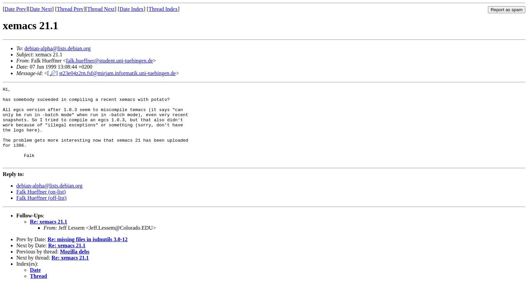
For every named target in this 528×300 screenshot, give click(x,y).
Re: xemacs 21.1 (48, 237)
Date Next (41, 9)
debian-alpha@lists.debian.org (57, 48)
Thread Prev (70, 9)
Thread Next (101, 9)
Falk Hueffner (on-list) (41, 207)
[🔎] (52, 73)
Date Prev (15, 9)
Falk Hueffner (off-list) (41, 213)
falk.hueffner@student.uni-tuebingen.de (109, 61)
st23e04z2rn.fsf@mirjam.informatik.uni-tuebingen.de (117, 73)
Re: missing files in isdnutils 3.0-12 (88, 255)
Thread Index (163, 9)
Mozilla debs (74, 267)
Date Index (132, 9)
